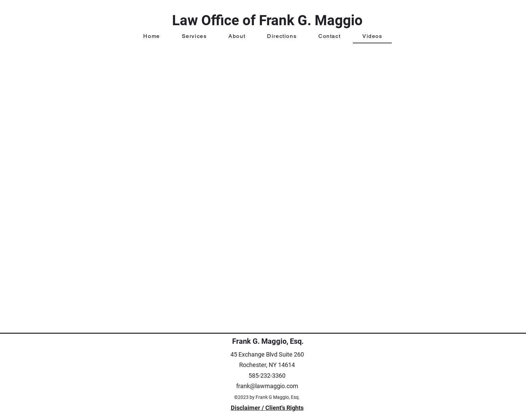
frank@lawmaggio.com (267, 385)
